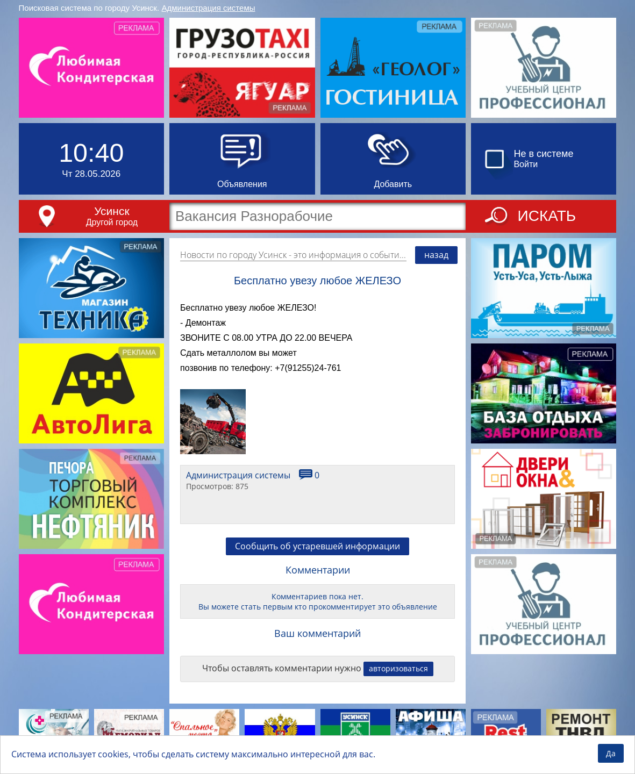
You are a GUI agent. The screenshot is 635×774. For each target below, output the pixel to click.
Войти (525, 164)
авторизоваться (398, 668)
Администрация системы (208, 8)
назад (436, 255)
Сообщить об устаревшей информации (317, 546)
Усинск (111, 211)
